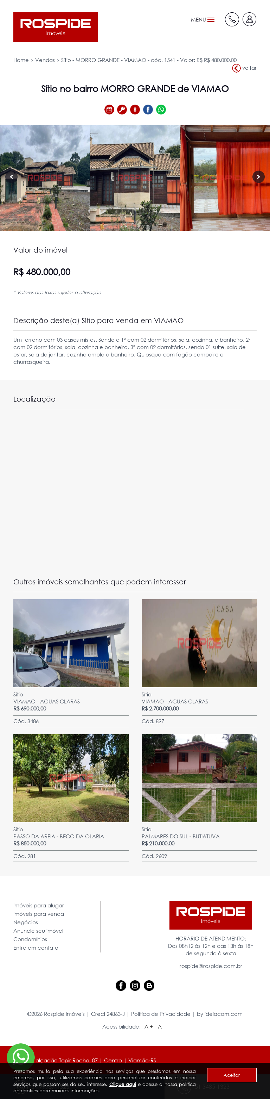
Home (21, 60)
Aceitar (232, 1075)
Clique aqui (122, 1084)
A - (161, 1026)
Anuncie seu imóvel (38, 930)
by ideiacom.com (220, 1014)
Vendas (45, 60)
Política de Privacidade (161, 1014)
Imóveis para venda (38, 914)
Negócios (25, 922)
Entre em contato (35, 947)
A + (148, 1026)
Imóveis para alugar (38, 905)
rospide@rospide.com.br (211, 966)
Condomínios (30, 939)
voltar (244, 68)
